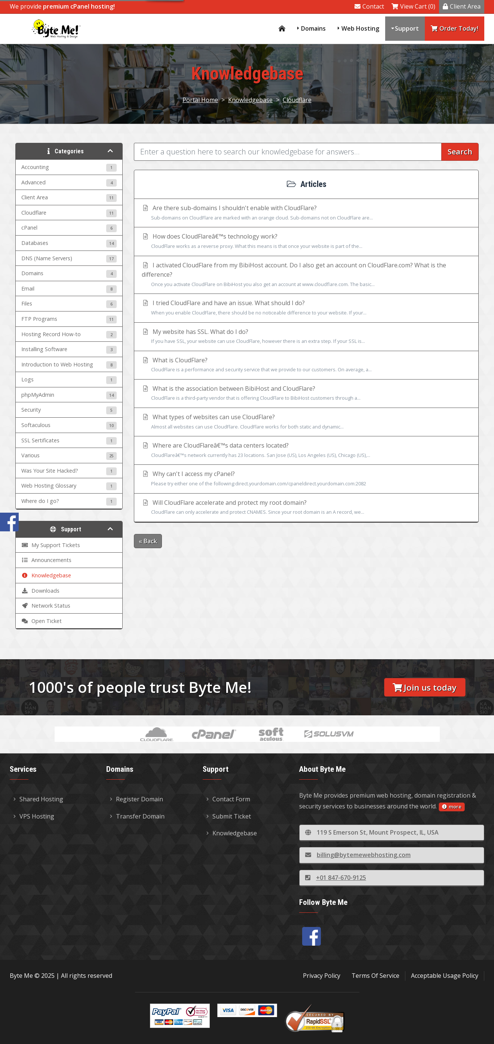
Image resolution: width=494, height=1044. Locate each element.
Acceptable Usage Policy (444, 975)
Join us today (425, 687)
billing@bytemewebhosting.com (358, 855)
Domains (313, 28)
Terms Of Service (375, 975)
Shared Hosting (38, 799)
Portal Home (200, 100)
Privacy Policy (321, 975)
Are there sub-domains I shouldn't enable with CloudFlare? (306, 213)
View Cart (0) (413, 6)
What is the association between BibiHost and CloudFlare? (306, 393)
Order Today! (454, 28)
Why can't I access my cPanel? (306, 479)
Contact (369, 6)
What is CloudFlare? (306, 365)
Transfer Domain (137, 816)
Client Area (462, 6)
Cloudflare (297, 100)
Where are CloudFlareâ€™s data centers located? (306, 450)
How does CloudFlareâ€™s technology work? (306, 241)
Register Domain (136, 799)
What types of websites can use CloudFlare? (306, 422)
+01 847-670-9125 (335, 877)
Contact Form (228, 799)
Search (460, 152)
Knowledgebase (250, 100)
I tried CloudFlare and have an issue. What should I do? (306, 308)
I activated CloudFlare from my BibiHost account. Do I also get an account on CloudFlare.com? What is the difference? (306, 275)
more (451, 806)
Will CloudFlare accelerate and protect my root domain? (306, 507)
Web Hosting (360, 28)
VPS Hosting (33, 816)
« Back (148, 541)
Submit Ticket (228, 816)
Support (407, 28)
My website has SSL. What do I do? (306, 337)
